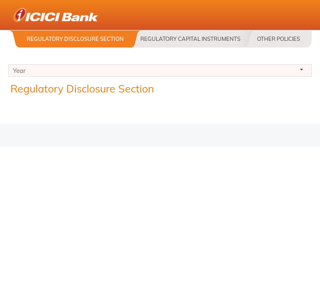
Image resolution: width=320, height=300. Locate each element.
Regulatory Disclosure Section (75, 38)
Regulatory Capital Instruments (190, 38)
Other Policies (278, 38)
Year (160, 72)
